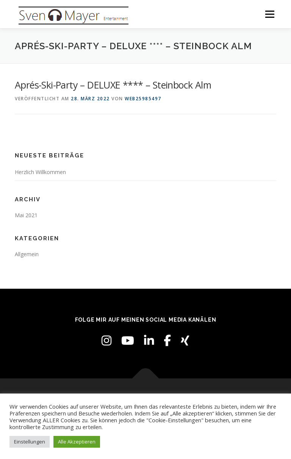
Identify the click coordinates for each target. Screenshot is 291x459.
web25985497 (143, 98)
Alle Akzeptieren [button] (76, 441)
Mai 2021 (26, 215)
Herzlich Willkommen (40, 172)
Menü (269, 14)
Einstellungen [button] (29, 441)
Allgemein (27, 254)
